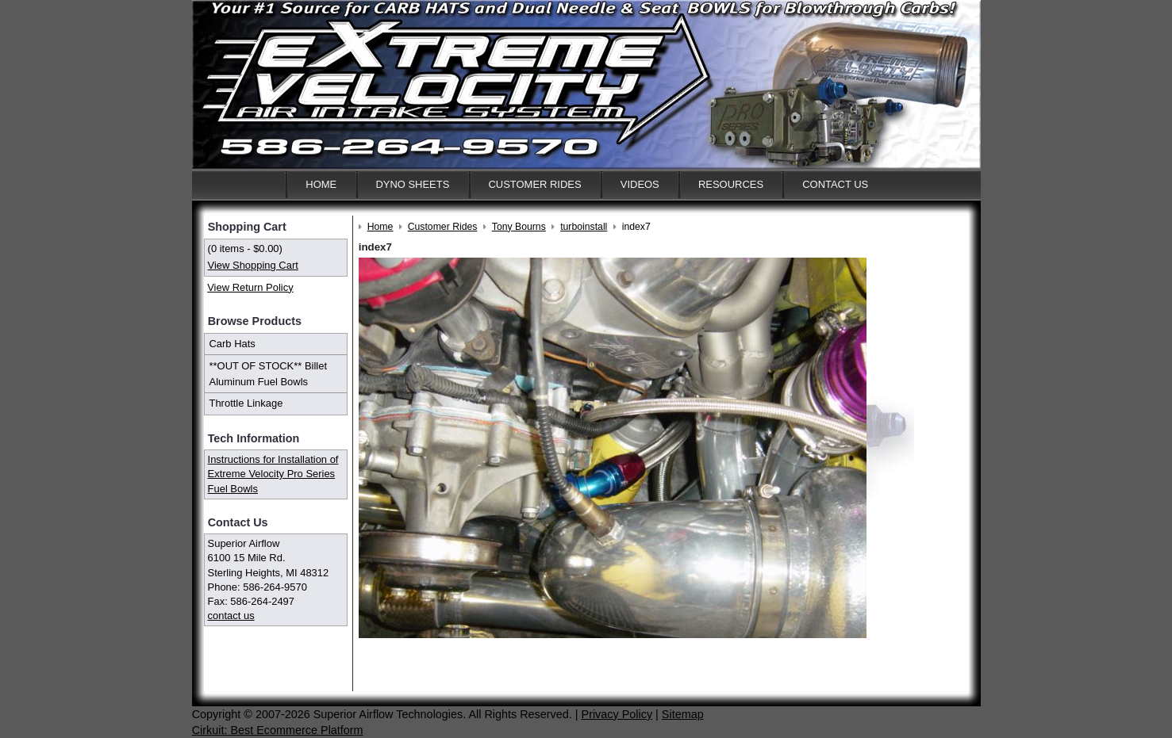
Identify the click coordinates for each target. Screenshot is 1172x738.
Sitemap (683, 714)
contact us (231, 615)
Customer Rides (535, 184)
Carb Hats (232, 344)
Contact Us (835, 184)
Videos (640, 184)
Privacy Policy (617, 714)
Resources (730, 184)
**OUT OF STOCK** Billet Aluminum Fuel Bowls (268, 374)
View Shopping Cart (253, 265)
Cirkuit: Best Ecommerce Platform (277, 730)
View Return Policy (250, 287)
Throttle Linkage (246, 403)
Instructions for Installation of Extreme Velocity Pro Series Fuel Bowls (273, 473)
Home (320, 184)
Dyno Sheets (412, 184)
